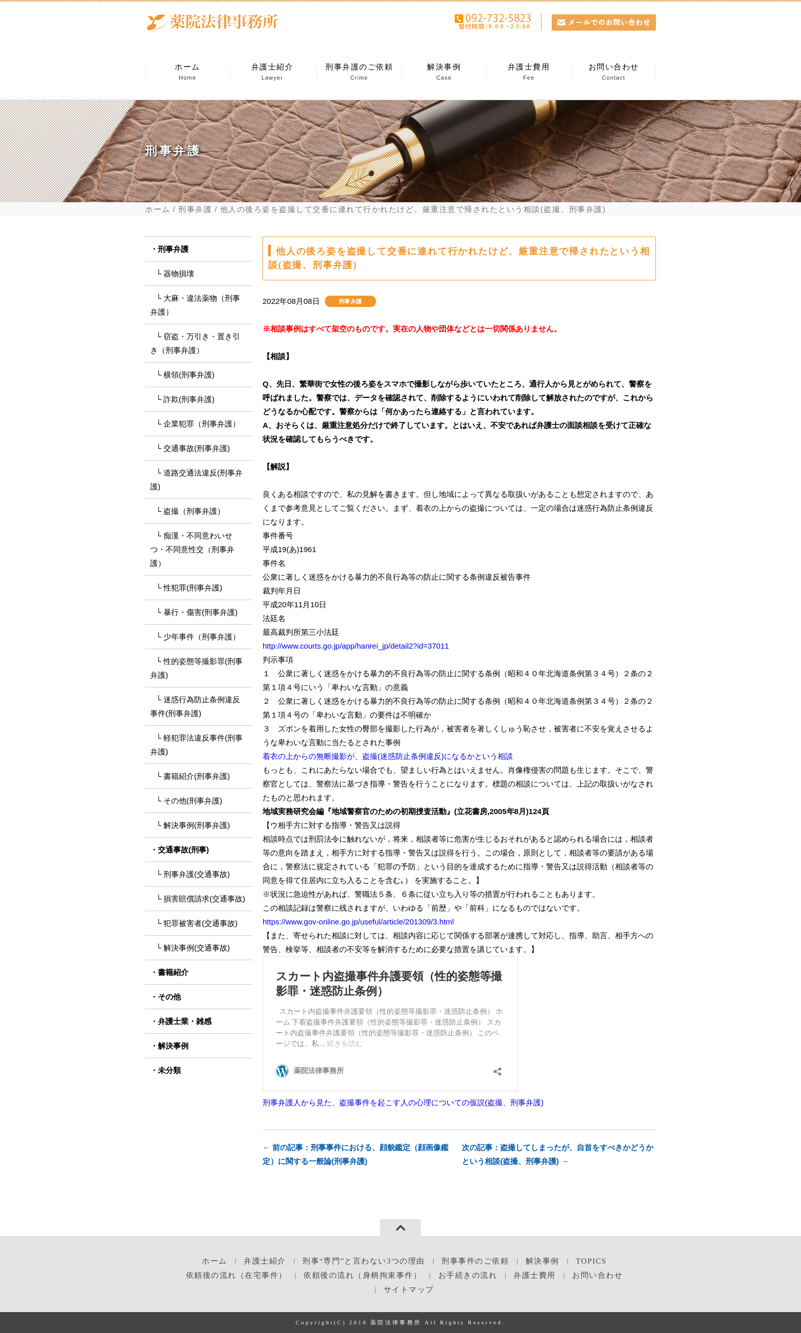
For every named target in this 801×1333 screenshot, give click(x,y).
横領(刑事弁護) (189, 374)
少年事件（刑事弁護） (201, 636)
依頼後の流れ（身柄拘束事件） (362, 1275)
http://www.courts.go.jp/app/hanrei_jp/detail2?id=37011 (356, 645)
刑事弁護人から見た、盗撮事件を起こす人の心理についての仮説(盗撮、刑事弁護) (403, 1102)
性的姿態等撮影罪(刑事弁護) (196, 668)
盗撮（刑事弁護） (194, 511)
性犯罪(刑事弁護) (192, 587)
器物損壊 (178, 273)
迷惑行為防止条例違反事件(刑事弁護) (195, 706)
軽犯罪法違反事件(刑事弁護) (196, 744)
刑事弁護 (195, 209)
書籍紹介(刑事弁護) (196, 776)
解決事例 (444, 72)
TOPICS (591, 1261)
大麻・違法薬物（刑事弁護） (195, 305)
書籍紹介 (173, 972)
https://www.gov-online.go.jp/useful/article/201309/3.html (358, 921)
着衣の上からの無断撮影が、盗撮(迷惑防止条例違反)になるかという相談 (388, 756)
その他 (169, 996)
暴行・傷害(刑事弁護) (200, 612)
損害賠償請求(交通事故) (204, 898)
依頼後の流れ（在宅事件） (236, 1275)
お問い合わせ (613, 72)
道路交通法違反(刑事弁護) (196, 479)
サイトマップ (409, 1290)
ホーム (187, 72)
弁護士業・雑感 (184, 1021)
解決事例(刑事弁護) (196, 825)
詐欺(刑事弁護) (189, 399)
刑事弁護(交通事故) (196, 874)
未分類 (169, 1070)
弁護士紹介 (272, 72)
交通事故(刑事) (183, 849)
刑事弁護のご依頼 (359, 72)
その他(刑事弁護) (192, 800)
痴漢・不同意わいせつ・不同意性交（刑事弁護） (192, 549)
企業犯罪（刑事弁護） (201, 423)
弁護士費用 (528, 72)
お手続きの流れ (468, 1275)
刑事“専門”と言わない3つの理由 (363, 1261)
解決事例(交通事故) (196, 947)
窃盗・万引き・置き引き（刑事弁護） (195, 343)
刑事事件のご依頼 (475, 1261)
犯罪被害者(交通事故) (200, 923)
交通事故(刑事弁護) (196, 448)
